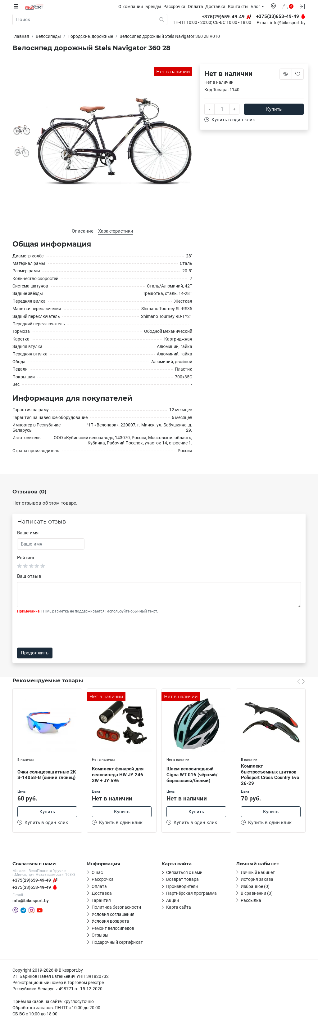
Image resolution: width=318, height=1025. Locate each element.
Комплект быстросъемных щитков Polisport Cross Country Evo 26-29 (270, 774)
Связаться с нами (184, 873)
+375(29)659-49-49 (31, 881)
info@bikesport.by (288, 23)
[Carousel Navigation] (301, 681)
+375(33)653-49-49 (31, 888)
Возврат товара (182, 880)
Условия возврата (110, 922)
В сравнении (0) (257, 894)
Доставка (219, 6)
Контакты (241, 6)
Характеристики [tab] (115, 231)
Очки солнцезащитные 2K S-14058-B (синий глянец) (46, 774)
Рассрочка (178, 6)
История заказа (257, 880)
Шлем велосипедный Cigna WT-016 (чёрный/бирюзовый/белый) (192, 774)
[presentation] (64, 630)
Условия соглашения (113, 915)
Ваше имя (28, 533)
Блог (259, 6)
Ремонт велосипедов (113, 929)
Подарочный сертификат (117, 943)
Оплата (199, 6)
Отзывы (100, 936)
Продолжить (34, 653)
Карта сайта (178, 908)
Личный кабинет (258, 873)
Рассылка (251, 901)
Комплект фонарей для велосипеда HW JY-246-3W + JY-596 (118, 774)
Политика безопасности (116, 908)
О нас (97, 873)
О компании (134, 6)
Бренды (157, 6)
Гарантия (101, 901)
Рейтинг (26, 557)
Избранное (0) (255, 887)
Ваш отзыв (29, 576)
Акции (172, 901)
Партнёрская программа (191, 894)
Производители (182, 887)
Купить (274, 109)
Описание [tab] (82, 231)
